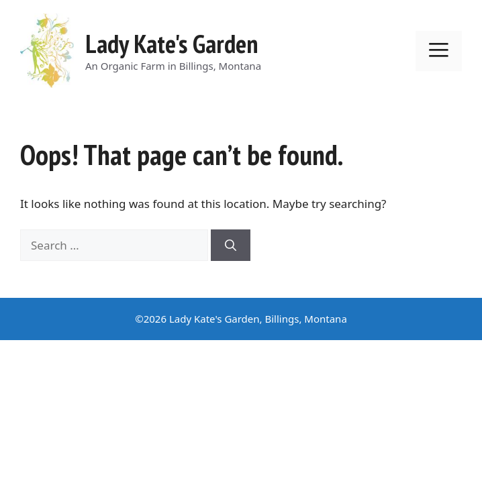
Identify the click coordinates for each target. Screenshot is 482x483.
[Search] (230, 245)
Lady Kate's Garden (171, 43)
